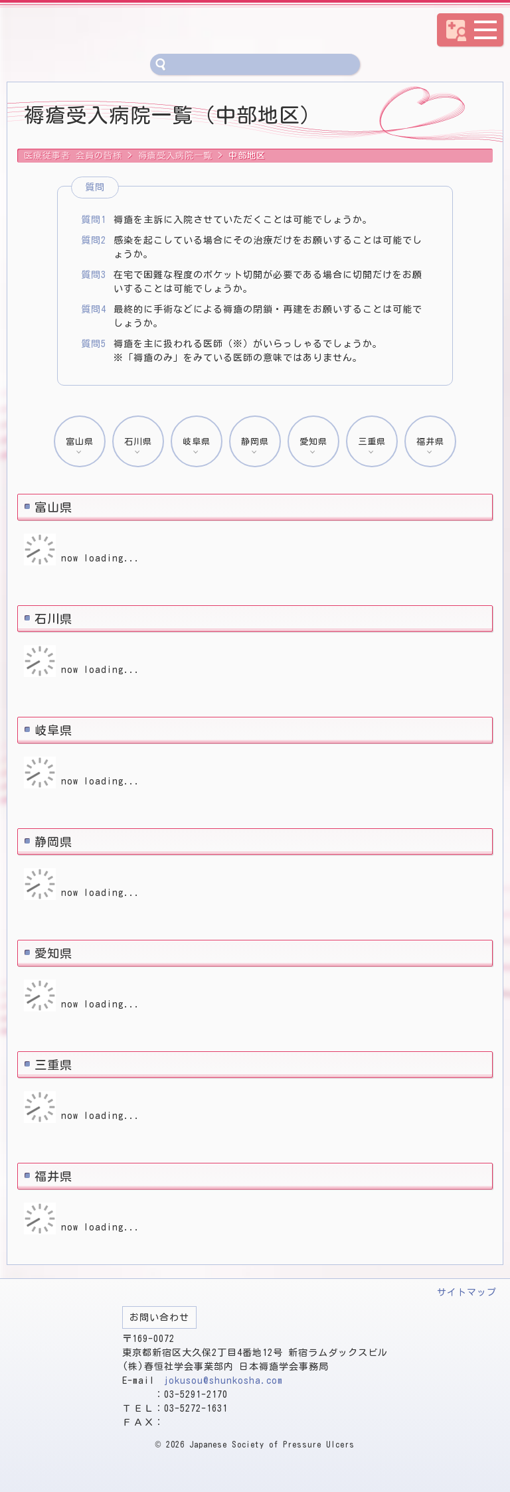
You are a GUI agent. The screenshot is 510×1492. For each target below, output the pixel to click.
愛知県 (313, 441)
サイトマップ (467, 1292)
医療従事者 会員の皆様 (156, 29)
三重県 (372, 441)
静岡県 (255, 441)
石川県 (138, 441)
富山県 (80, 441)
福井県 (430, 441)
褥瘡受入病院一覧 (175, 155)
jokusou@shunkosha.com (223, 1380)
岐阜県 (197, 441)
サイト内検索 (160, 64)
